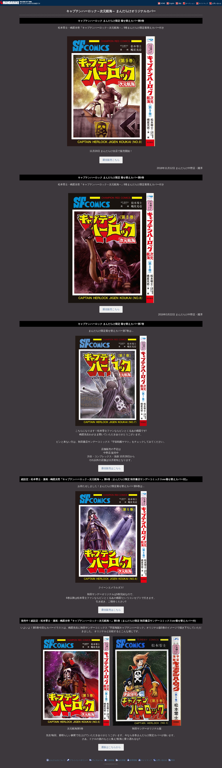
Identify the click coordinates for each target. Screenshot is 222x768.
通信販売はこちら (111, 468)
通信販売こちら (111, 160)
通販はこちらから (111, 747)
